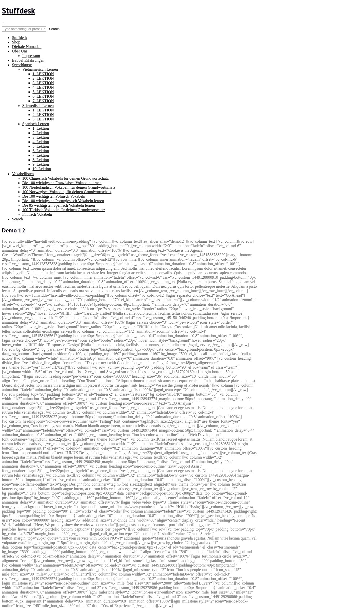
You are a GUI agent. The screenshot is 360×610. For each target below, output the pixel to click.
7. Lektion (40, 155)
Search (17, 219)
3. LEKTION (43, 83)
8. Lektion (40, 160)
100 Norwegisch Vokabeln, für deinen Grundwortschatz (67, 192)
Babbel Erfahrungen (28, 60)
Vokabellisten (23, 174)
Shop (16, 42)
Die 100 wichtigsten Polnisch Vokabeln (53, 196)
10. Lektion (41, 169)
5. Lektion (40, 146)
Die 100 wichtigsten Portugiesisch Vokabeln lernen (63, 201)
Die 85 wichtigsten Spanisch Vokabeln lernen (58, 205)
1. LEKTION (43, 74)
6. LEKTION (43, 96)
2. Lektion (40, 133)
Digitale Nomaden (27, 46)
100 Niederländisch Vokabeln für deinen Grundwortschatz (68, 187)
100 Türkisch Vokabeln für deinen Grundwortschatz (63, 210)
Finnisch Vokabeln (37, 214)
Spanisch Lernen (35, 124)
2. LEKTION (43, 78)
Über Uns (20, 51)
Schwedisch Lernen (38, 105)
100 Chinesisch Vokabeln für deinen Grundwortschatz (65, 178)
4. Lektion (40, 142)
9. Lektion (40, 164)
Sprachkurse (22, 65)
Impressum (31, 55)
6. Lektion (40, 151)
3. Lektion (40, 137)
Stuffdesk (18, 10)
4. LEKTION (43, 87)
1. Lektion (40, 128)
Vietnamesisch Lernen (40, 69)
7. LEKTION (43, 101)
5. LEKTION (43, 92)
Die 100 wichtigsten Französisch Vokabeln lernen (62, 183)
